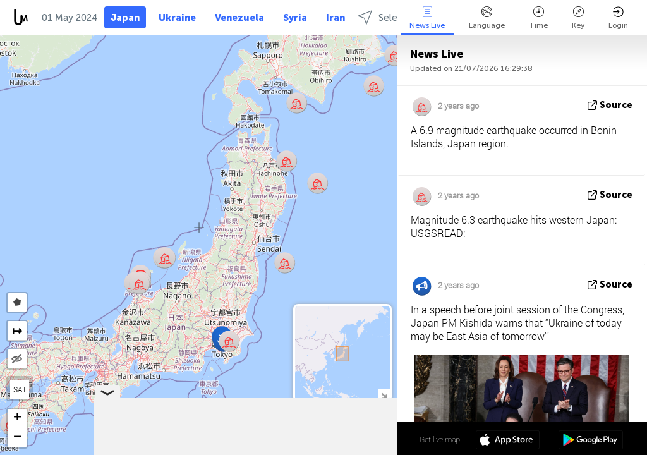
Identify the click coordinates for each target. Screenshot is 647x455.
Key (578, 18)
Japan (125, 17)
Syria (295, 17)
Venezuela (239, 17)
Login (618, 18)
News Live (427, 18)
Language (487, 18)
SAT (20, 389)
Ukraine (177, 17)
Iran (335, 17)
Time (538, 18)
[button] (139, 283)
